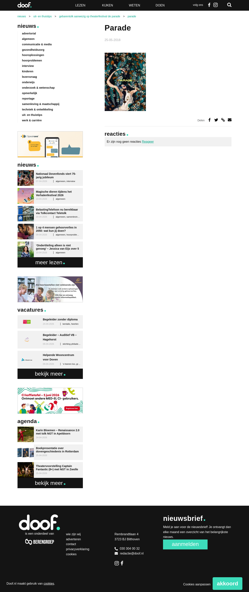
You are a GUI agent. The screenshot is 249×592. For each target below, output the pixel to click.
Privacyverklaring (77, 549)
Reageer (148, 141)
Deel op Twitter (216, 120)
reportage (28, 98)
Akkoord (227, 584)
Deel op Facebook (209, 120)
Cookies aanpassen (197, 584)
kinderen (27, 71)
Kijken (107, 5)
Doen (160, 5)
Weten (134, 5)
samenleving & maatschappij (40, 104)
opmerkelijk (29, 93)
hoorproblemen (32, 60)
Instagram (215, 5)
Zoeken (229, 5)
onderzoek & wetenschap (38, 87)
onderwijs (28, 82)
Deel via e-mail (229, 120)
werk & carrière (32, 120)
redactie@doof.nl (129, 553)
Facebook (209, 5)
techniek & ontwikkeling (37, 109)
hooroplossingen (33, 55)
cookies (49, 583)
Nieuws (27, 26)
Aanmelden (185, 544)
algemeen (28, 38)
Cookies (71, 554)
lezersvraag (29, 76)
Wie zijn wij (73, 534)
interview (28, 65)
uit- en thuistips (32, 114)
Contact (71, 544)
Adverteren (73, 539)
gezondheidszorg (33, 49)
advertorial (29, 33)
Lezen (80, 5)
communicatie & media (37, 44)
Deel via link (223, 120)
